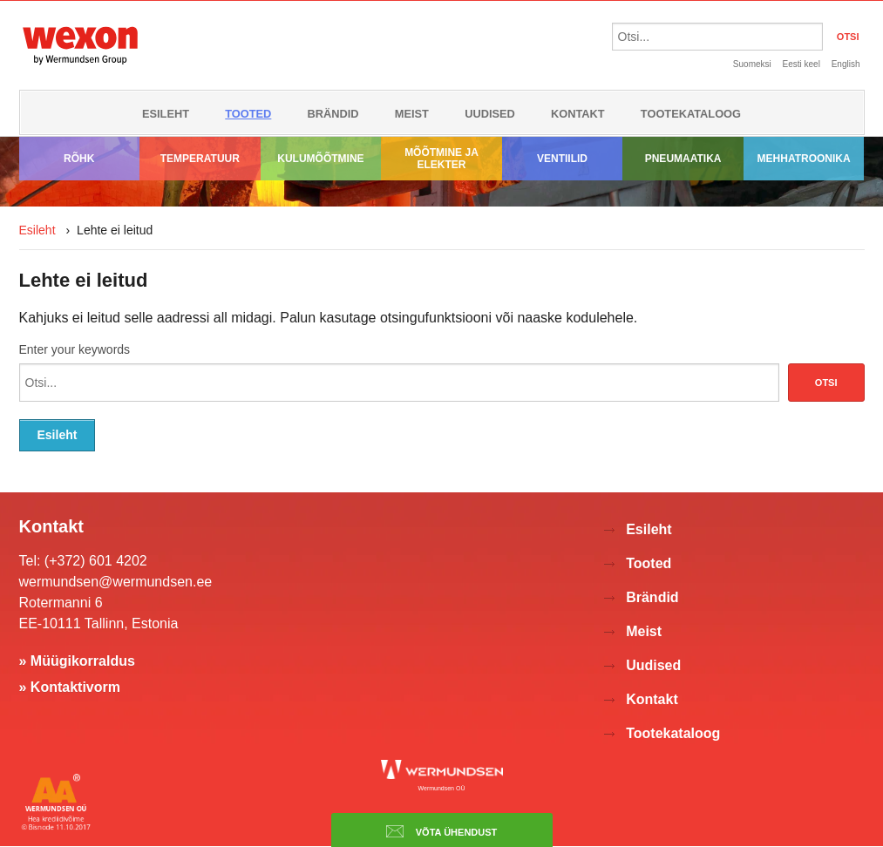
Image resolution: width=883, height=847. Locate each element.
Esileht (165, 113)
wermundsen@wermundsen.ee (116, 581)
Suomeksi (752, 64)
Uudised (490, 113)
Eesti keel (801, 64)
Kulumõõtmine (320, 158)
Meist (412, 113)
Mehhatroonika (804, 158)
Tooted (248, 113)
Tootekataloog (691, 113)
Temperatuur (200, 158)
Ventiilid (562, 158)
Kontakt (578, 113)
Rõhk (79, 158)
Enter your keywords (75, 349)
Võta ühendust (442, 831)
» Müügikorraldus (77, 661)
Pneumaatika (683, 158)
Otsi (826, 382)
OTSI (848, 36)
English (846, 64)
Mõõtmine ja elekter (441, 158)
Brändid (333, 113)
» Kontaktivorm (69, 687)
